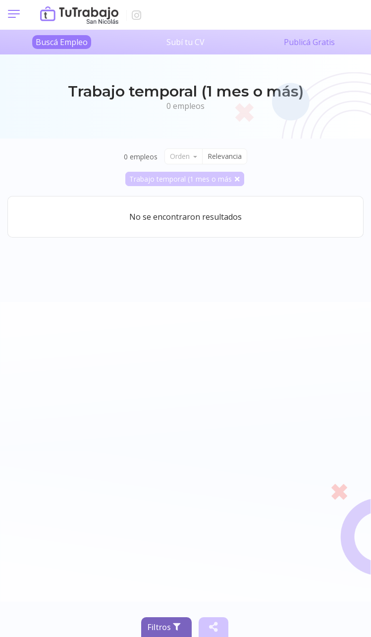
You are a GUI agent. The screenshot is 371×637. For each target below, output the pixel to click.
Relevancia (225, 156)
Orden (181, 156)
